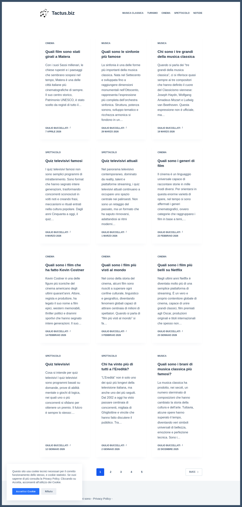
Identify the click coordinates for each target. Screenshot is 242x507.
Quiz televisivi (58, 369)
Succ (194, 476)
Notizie (197, 13)
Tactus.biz (63, 13)
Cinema (165, 13)
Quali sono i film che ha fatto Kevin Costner (63, 270)
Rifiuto (49, 491)
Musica (106, 43)
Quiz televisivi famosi (64, 161)
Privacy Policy (102, 498)
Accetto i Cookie (26, 491)
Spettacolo (182, 13)
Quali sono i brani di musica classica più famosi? (175, 374)
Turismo (152, 13)
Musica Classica (132, 13)
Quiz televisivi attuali (120, 161)
